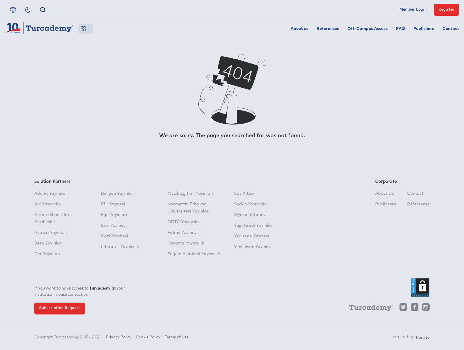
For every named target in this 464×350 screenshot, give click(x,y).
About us (299, 29)
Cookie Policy (148, 337)
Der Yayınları (47, 254)
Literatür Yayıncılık (120, 247)
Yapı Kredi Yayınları (254, 225)
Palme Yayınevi (182, 233)
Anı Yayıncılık (47, 204)
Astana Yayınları (50, 233)
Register (447, 10)
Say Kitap (244, 193)
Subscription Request (59, 308)
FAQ (400, 29)
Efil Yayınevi (113, 204)
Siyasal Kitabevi (250, 215)
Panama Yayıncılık (185, 243)
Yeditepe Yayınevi (251, 236)
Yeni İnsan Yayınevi (253, 247)
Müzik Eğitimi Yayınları (190, 193)
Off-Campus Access (367, 29)
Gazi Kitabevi (114, 236)
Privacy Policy (118, 337)
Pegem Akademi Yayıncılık (193, 254)
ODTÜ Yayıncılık (183, 222)
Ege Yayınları (114, 215)
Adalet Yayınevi (49, 193)
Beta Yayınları (48, 243)
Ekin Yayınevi (114, 225)
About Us (384, 193)
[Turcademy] (368, 308)
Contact (450, 29)
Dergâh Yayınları (118, 193)
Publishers (423, 29)
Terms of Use (176, 337)
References (328, 29)
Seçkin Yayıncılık (250, 204)
